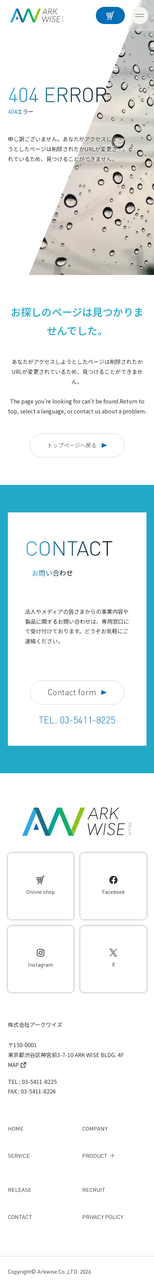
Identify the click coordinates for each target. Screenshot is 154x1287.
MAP (17, 1065)
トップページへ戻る (77, 445)
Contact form (77, 692)
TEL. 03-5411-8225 (77, 720)
